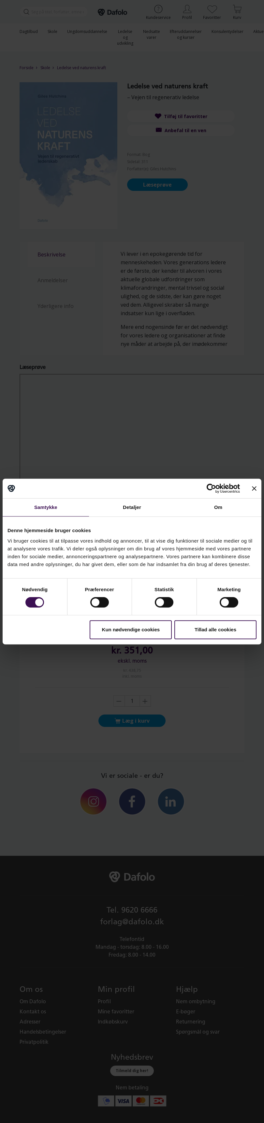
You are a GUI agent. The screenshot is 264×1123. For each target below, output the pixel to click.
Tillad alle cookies (215, 629)
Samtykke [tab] (45, 507)
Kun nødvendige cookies (131, 629)
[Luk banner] (254, 488)
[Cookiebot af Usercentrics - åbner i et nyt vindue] (211, 488)
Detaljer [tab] (132, 507)
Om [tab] (218, 507)
